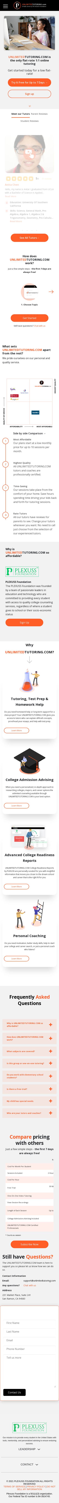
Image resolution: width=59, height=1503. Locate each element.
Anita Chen (12, 184)
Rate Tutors (20, 513)
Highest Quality (22, 462)
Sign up (29, 94)
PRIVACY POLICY (36, 1486)
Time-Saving (20, 486)
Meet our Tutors (20, 113)
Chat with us (39, 325)
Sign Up (24, 622)
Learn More (16, 730)
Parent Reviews (39, 113)
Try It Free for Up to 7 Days (29, 82)
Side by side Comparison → (29, 433)
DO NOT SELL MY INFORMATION (36, 1488)
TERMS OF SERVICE (14, 1486)
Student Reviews (29, 120)
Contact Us (14, 1392)
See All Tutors (29, 238)
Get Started (29, 318)
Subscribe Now (29, 1244)
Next (51, 291)
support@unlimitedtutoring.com (39, 1280)
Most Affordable (22, 439)
